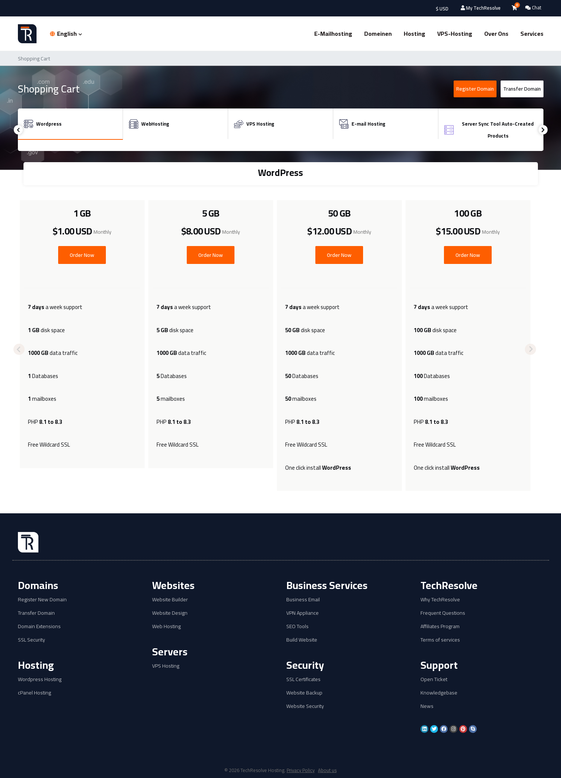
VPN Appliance (302, 613)
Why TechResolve (440, 600)
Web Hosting (166, 626)
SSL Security (31, 640)
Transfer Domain (522, 89)
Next (543, 130)
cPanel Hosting (34, 693)
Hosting (414, 33)
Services (531, 33)
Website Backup (304, 693)
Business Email (303, 600)
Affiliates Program (440, 626)
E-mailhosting (333, 33)
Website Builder (170, 600)
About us (327, 770)
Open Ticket (433, 679)
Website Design (169, 613)
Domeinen (378, 33)
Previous (18, 130)
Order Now (82, 255)
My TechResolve (481, 7)
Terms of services (440, 640)
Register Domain (475, 89)
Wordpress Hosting (40, 679)
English (66, 33)
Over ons (496, 33)
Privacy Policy (301, 770)
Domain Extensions (39, 626)
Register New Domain (42, 600)
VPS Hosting (165, 666)
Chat (533, 7)
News (427, 706)
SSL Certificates (303, 679)
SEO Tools (297, 626)
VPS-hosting (454, 33)
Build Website (301, 640)
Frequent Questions (442, 613)
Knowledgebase (438, 693)
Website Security (305, 706)
